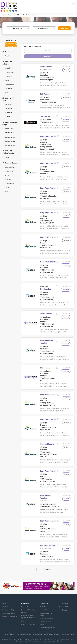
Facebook (65, 603)
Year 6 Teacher (46, 67)
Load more (48, 569)
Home (4, 15)
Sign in (23, 621)
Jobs (9, 15)
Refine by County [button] (10, 163)
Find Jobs (64, 28)
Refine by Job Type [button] (8, 99)
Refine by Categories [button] (7, 63)
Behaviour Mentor (47, 545)
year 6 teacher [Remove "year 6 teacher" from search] (10, 43)
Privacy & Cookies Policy (10, 616)
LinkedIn (64, 610)
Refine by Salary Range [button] (9, 123)
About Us (5, 606)
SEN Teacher (45, 116)
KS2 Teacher (45, 94)
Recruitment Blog (8, 610)
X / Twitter (65, 607)
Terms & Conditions (8, 613)
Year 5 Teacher (46, 314)
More (6, 92)
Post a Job (24, 606)
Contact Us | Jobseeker (47, 628)
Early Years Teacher (48, 136)
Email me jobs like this (32, 47)
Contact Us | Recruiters (28, 624)
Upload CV (43, 610)
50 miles (8, 56)
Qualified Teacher (47, 444)
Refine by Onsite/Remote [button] (8, 152)
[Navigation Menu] (73, 3)
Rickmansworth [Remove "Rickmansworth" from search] (10, 46)
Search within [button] (9, 52)
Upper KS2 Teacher (48, 262)
